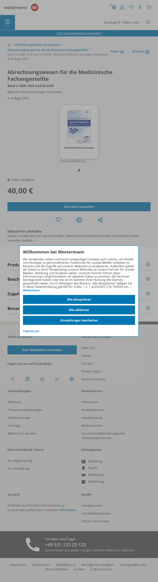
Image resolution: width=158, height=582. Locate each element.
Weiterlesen (31, 290)
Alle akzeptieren (79, 299)
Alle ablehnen (79, 310)
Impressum (31, 331)
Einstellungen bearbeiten (79, 320)
